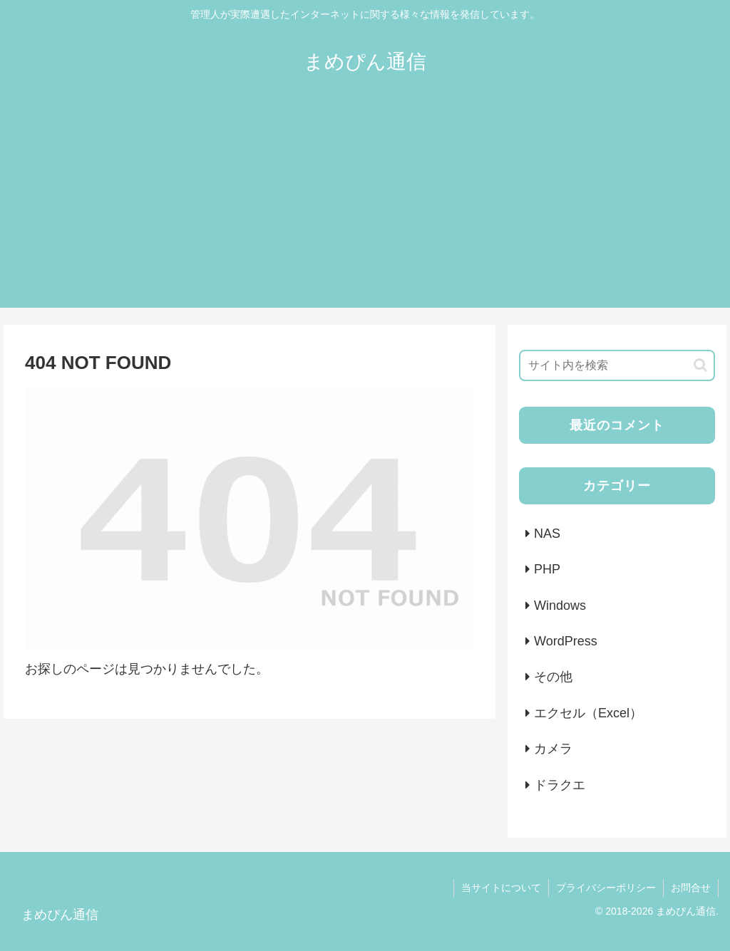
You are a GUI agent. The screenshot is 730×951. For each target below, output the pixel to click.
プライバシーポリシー (606, 887)
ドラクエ (559, 785)
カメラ (553, 749)
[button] (700, 365)
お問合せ (691, 887)
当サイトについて (501, 887)
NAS (547, 533)
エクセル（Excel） (588, 713)
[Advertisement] (365, 208)
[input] (616, 365)
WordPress (565, 641)
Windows (560, 605)
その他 (553, 677)
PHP (547, 569)
